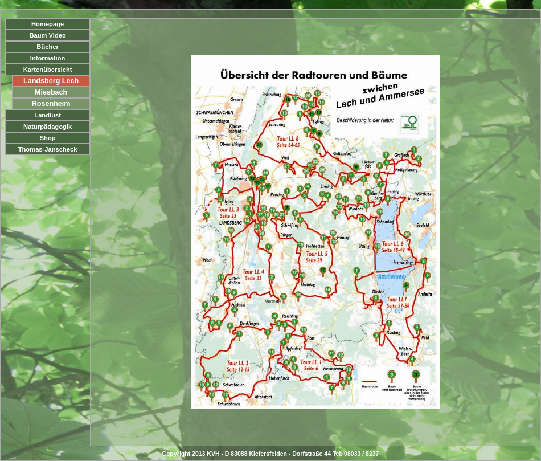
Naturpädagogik (47, 126)
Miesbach (51, 92)
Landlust (47, 115)
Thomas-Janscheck (47, 149)
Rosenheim (51, 104)
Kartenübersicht (47, 69)
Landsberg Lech (51, 81)
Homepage (47, 24)
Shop (48, 137)
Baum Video (47, 35)
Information (47, 58)
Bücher (47, 46)
